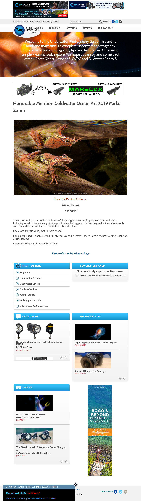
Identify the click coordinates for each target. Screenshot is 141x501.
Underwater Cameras (31, 278)
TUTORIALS (54, 28)
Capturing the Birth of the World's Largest (96, 342)
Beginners (25, 272)
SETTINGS (71, 28)
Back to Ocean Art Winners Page (70, 253)
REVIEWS (87, 28)
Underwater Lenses (30, 283)
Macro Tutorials (28, 295)
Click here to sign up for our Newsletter (99, 271)
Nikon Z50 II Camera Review (30, 414)
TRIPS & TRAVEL (106, 28)
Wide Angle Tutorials (30, 300)
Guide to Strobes (28, 289)
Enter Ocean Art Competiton (34, 306)
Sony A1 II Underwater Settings (90, 371)
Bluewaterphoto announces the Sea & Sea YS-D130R (39, 343)
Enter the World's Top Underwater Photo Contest (30, 498)
